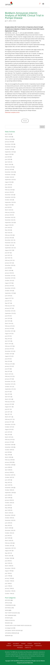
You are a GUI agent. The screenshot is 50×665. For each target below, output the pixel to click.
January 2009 (8, 462)
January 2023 (8, 215)
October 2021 (8, 245)
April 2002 (8, 538)
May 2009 (7, 454)
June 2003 (7, 523)
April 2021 (8, 258)
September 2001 (9, 548)
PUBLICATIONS (9, 620)
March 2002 (8, 540)
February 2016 (9, 326)
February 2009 (9, 460)
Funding (23, 643)
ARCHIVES (7, 600)
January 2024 (8, 192)
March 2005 (8, 513)
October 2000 (8, 558)
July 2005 (7, 505)
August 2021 (8, 250)
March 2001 (8, 555)
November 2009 (9, 447)
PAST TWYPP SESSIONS (11, 613)
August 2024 (8, 182)
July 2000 (7, 560)
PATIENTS (7, 618)
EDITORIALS (8, 608)
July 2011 (7, 409)
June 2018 (7, 295)
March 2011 (8, 417)
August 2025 (8, 154)
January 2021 (8, 263)
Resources (20, 647)
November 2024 (9, 174)
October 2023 (8, 200)
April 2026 (8, 134)
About (9, 643)
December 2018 (9, 288)
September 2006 (9, 492)
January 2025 (8, 169)
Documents (16, 643)
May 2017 (7, 303)
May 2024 (7, 187)
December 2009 (9, 444)
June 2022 (7, 227)
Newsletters (37, 643)
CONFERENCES (9, 605)
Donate (25, 121)
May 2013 (7, 371)
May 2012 (7, 394)
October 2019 (8, 280)
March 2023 (8, 210)
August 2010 (8, 429)
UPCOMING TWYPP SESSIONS (13, 630)
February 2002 (9, 543)
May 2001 (7, 553)
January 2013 (8, 379)
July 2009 (7, 452)
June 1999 (7, 576)
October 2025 (8, 149)
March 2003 (8, 528)
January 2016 (8, 328)
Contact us (28, 647)
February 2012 (9, 401)
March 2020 (8, 270)
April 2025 (8, 162)
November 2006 (9, 487)
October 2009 (8, 449)
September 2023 (9, 202)
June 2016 (7, 318)
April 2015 (8, 341)
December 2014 (9, 351)
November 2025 (9, 147)
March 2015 (8, 343)
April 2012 (8, 396)
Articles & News (29, 645)
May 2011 (7, 414)
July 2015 (7, 336)
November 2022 (9, 220)
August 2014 (8, 356)
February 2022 (9, 235)
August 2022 (8, 225)
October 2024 (8, 177)
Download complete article (12, 112)
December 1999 (9, 568)
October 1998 (8, 581)
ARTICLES (7, 603)
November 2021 (9, 242)
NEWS (14, 21)
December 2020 (9, 265)
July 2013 (7, 369)
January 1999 (8, 578)
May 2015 (7, 338)
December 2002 (9, 530)
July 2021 (7, 252)
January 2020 (8, 273)
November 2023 (9, 197)
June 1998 (7, 586)
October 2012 (8, 386)
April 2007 (8, 485)
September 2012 (9, 389)
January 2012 (8, 404)
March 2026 (8, 136)
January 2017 (8, 308)
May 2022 (7, 230)
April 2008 (8, 470)
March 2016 (8, 323)
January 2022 (8, 237)
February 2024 (9, 189)
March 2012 (8, 399)
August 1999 (8, 571)
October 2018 (8, 290)
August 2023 (8, 205)
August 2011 (8, 406)
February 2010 (9, 439)
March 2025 (8, 164)
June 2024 (7, 184)
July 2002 (7, 535)
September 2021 (9, 247)
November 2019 (9, 278)
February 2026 (9, 139)
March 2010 (8, 437)
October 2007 (8, 477)
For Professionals (18, 645)
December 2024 (9, 172)
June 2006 (7, 495)
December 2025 (9, 144)
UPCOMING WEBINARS (11, 633)
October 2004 (8, 518)
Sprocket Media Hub (28, 662)
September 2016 (9, 313)
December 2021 (9, 240)
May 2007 (7, 482)
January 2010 (8, 442)
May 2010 (7, 434)
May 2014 (7, 361)
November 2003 (9, 520)
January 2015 (8, 348)
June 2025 (7, 159)
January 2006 (8, 500)
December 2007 (9, 475)
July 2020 (7, 268)
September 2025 (9, 152)
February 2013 (9, 376)
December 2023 (9, 194)
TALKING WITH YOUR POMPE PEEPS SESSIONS (17, 625)
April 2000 (8, 563)
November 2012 (9, 384)
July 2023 (7, 207)
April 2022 (8, 232)
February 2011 (9, 419)
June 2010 (7, 432)
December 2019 (9, 275)
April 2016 (8, 321)
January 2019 (8, 285)
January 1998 (8, 588)
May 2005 (7, 507)
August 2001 (8, 550)
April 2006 (8, 497)
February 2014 (9, 364)
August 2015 (8, 333)
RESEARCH (8, 623)
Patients (30, 643)
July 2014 (7, 359)
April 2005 (8, 510)
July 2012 (7, 391)
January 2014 (8, 366)
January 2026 (8, 141)
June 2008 (7, 467)
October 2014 (8, 353)
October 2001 (8, 545)
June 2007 (7, 480)
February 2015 (9, 346)
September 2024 (9, 179)
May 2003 (7, 525)
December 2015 (9, 331)
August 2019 (8, 283)
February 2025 (9, 167)
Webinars (8, 645)
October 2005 (8, 502)
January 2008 (8, 472)
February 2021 (9, 260)
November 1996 (9, 591)
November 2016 (9, 311)
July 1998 (7, 583)
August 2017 (8, 298)
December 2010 (9, 424)
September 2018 (9, 293)
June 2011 (7, 412)
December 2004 (9, 515)
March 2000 (8, 565)
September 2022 (9, 222)
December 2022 (9, 217)
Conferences (38, 645)
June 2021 (7, 255)
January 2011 (8, 422)
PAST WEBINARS (9, 615)
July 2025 (7, 157)
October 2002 (8, 533)
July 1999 (7, 573)
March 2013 (8, 374)
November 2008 (9, 465)
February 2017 (9, 306)
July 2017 (7, 301)
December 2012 (9, 381)
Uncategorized (9, 628)
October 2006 (8, 490)
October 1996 (8, 593)
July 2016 (7, 316)
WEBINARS (8, 635)
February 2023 (9, 212)
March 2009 (8, 457)
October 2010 (8, 427)
